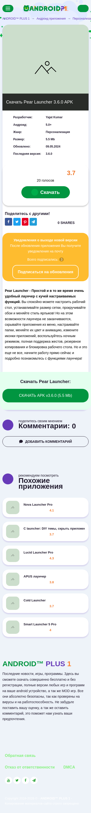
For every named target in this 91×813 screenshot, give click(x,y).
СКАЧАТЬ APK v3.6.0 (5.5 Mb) (45, 395)
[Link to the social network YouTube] (8, 780)
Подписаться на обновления (45, 272)
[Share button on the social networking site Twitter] (17, 222)
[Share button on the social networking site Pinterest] (25, 222)
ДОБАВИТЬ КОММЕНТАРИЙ (45, 441)
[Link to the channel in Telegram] (34, 780)
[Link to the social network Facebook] (25, 780)
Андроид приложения (51, 18)
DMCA (69, 767)
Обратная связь (20, 756)
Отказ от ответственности (30, 767)
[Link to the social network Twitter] (17, 780)
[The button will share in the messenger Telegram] (33, 222)
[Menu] (7, 8)
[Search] (83, 8)
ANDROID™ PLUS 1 (16, 18)
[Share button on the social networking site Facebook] (8, 222)
